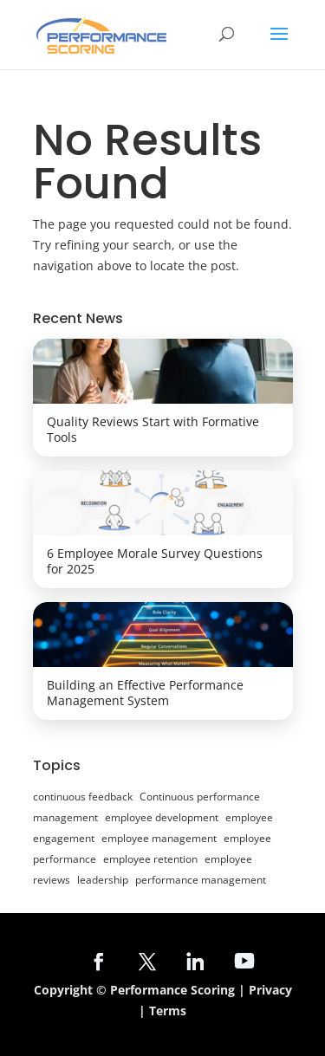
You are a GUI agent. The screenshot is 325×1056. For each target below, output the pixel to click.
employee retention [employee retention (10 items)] (150, 859)
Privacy (270, 989)
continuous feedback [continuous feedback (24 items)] (83, 796)
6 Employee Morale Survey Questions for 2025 (155, 561)
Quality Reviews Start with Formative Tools (153, 429)
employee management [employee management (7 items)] (159, 838)
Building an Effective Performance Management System (145, 693)
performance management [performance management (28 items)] (200, 879)
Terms (167, 1010)
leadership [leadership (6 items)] (102, 879)
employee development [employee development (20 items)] (161, 817)
